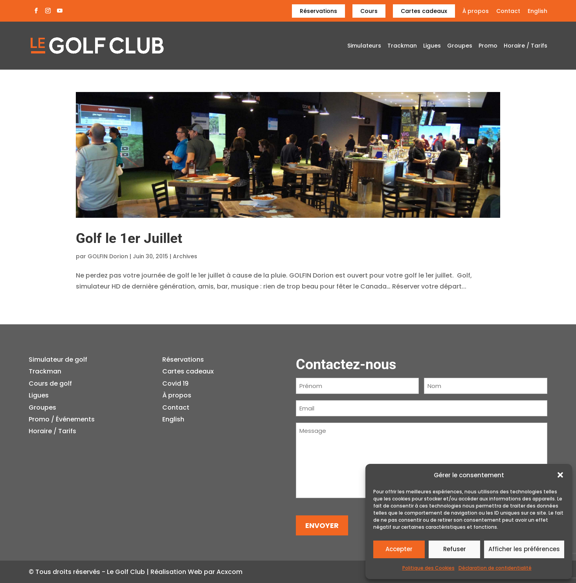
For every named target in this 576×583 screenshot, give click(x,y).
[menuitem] (537, 13)
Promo (488, 46)
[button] (560, 475)
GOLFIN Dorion (108, 256)
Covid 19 (175, 383)
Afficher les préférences (524, 549)
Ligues (432, 46)
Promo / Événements (62, 419)
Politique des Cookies (428, 568)
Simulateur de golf (58, 359)
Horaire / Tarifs (525, 46)
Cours (369, 11)
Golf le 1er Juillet (129, 238)
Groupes (459, 46)
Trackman (402, 46)
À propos (475, 11)
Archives (185, 256)
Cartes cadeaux (424, 11)
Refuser (454, 549)
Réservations (318, 11)
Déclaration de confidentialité (495, 568)
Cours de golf (50, 383)
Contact (508, 11)
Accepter (399, 549)
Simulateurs (364, 46)
